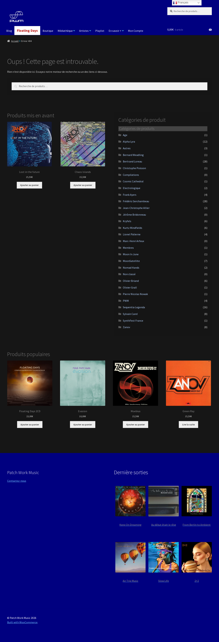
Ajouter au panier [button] (29, 185)
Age (125, 135)
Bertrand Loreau (132, 161)
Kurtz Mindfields (132, 227)
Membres (128, 247)
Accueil (14, 41)
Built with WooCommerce (22, 622)
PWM (126, 300)
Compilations (131, 174)
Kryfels (127, 221)
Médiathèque (65, 30)
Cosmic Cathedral (133, 181)
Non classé (129, 274)
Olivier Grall (130, 287)
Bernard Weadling (133, 155)
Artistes (84, 30)
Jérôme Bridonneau (134, 214)
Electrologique (131, 188)
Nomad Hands (131, 267)
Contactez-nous (16, 480)
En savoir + (115, 30)
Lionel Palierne (131, 234)
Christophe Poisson (134, 168)
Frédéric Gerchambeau (136, 201)
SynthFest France (133, 320)
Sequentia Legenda (134, 307)
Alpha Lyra (129, 141)
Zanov (126, 327)
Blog (9, 30)
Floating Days (27, 30)
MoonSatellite (131, 261)
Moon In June (131, 254)
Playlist (99, 30)
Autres (127, 148)
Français (180, 3)
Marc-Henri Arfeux (133, 241)
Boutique (48, 30)
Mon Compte (135, 30)
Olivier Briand (131, 280)
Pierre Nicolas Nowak (135, 294)
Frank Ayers (129, 194)
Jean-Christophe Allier (136, 208)
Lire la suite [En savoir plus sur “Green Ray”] (188, 424)
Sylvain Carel (130, 314)
